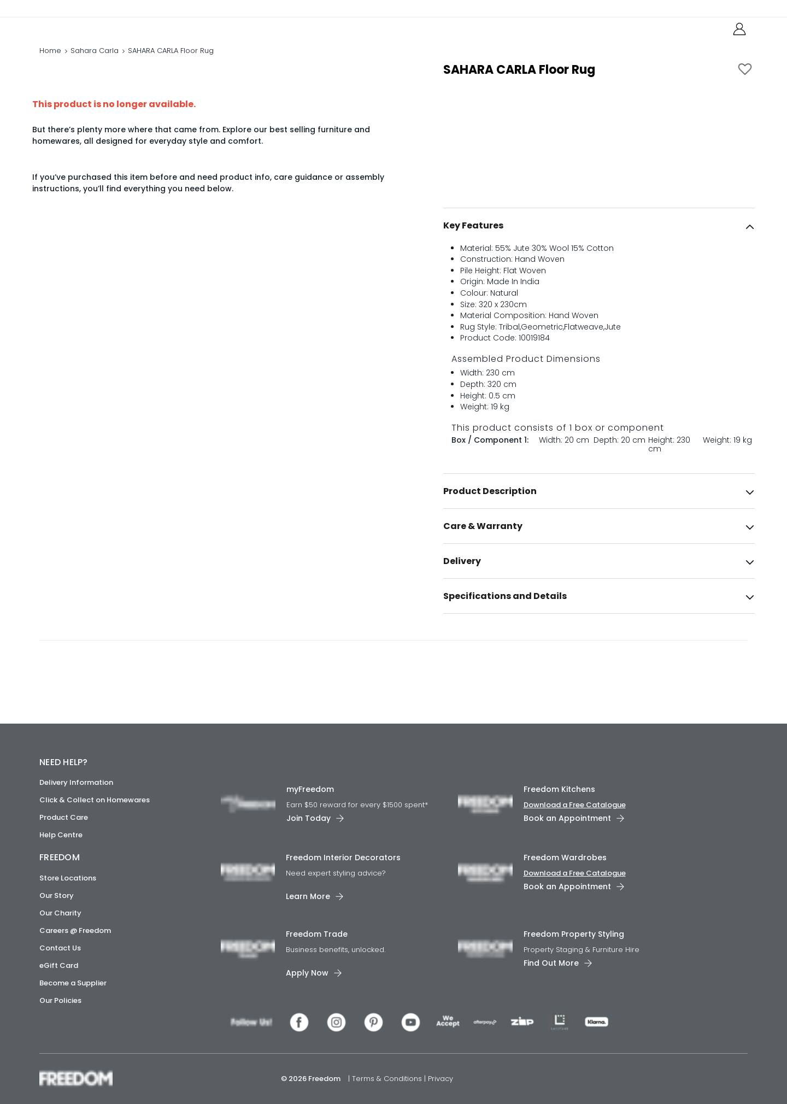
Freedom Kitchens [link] (559, 789)
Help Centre (61, 835)
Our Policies (60, 1000)
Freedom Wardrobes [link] (565, 857)
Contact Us (60, 948)
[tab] (599, 248)
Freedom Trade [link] (317, 934)
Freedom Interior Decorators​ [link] (343, 857)
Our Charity (60, 913)
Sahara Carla (95, 62)
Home (50, 62)
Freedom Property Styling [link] (574, 934)
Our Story (56, 895)
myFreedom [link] (310, 789)
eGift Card (58, 965)
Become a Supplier (73, 983)
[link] (88, 32)
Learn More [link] (308, 896)
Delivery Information (76, 782)
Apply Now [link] (307, 972)
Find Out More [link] (551, 963)
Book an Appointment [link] (567, 818)
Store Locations (67, 878)
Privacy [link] (440, 1078)
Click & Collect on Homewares (94, 800)
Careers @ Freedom (75, 930)
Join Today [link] (308, 818)
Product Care (63, 817)
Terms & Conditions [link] (388, 1078)
